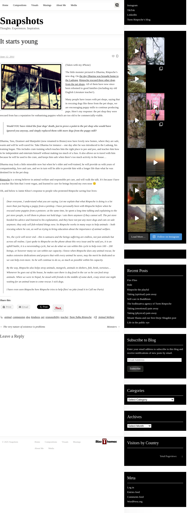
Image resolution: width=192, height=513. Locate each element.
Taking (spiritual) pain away (142, 294)
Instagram (132, 5)
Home (5, 5)
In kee (133, 121)
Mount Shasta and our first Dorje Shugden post (151, 317)
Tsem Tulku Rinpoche (80, 317)
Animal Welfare (106, 317)
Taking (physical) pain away (142, 313)
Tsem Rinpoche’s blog (138, 19)
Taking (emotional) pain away (142, 308)
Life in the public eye (138, 322)
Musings (47, 5)
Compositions (19, 5)
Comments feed (135, 496)
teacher (64, 317)
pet (42, 317)
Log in (130, 487)
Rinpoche (5, 179)
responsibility (52, 317)
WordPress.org (134, 501)
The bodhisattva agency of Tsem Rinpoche (149, 303)
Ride (129, 284)
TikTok (131, 10)
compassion (19, 317)
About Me (61, 5)
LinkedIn (132, 14)
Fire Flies (132, 280)
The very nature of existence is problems (24, 326)
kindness (35, 317)
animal (8, 317)
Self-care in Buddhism (139, 299)
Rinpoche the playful (138, 289)
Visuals (34, 5)
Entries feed (133, 492)
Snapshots (21, 20)
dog (28, 317)
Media (74, 5)
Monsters (112, 326)
